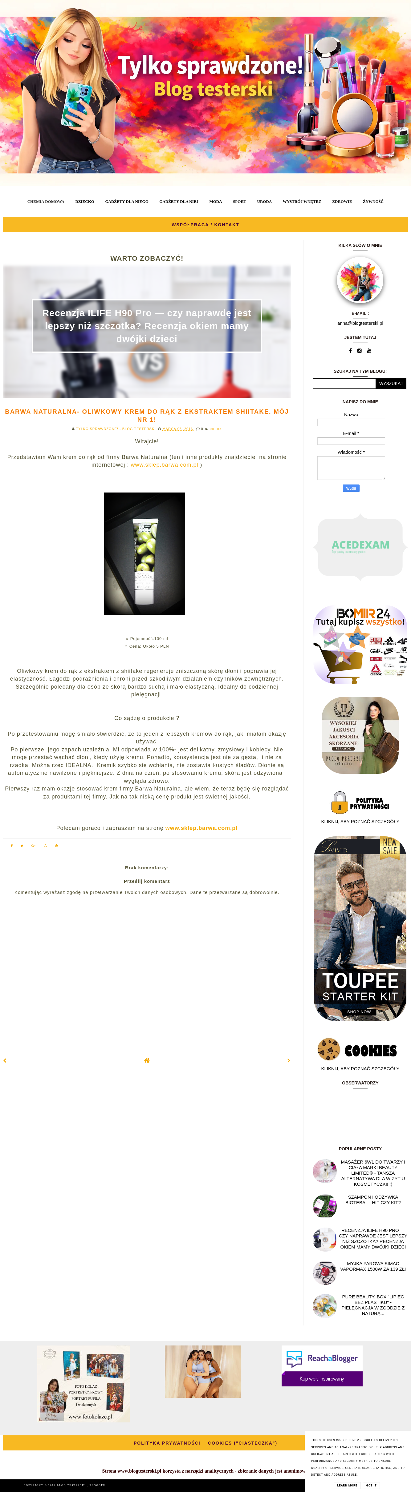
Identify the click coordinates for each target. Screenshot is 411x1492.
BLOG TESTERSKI (72, 1485)
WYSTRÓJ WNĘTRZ (302, 201)
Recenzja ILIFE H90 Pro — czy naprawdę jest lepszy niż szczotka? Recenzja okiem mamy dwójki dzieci (146, 326)
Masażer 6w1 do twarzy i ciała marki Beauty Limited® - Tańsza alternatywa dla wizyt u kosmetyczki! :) (373, 1173)
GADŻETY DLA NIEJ (178, 201)
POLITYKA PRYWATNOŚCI (167, 1443)
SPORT (239, 201)
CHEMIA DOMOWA (45, 201)
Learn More (347, 1485)
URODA (264, 201)
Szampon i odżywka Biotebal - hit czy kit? (373, 1199)
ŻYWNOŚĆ (373, 201)
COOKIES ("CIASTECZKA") (242, 1443)
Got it (371, 1485)
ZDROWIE (342, 201)
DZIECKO (84, 201)
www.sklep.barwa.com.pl (163, 465)
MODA (215, 201)
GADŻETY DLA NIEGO (126, 201)
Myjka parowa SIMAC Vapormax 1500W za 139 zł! (373, 1266)
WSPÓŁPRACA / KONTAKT (205, 224)
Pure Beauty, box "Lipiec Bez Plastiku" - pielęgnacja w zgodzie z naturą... (373, 1305)
